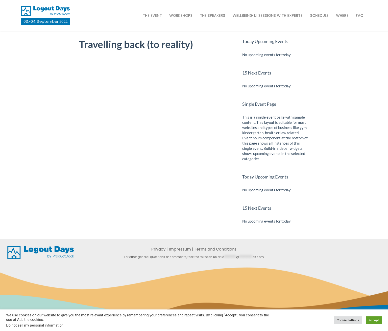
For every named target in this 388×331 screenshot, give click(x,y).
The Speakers (212, 15)
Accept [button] (374, 320)
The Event (152, 15)
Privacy (158, 249)
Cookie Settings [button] (348, 320)
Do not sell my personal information (35, 325)
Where (342, 15)
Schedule (319, 15)
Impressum (180, 249)
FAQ (359, 15)
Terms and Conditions (215, 249)
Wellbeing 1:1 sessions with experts (268, 15)
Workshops (181, 15)
